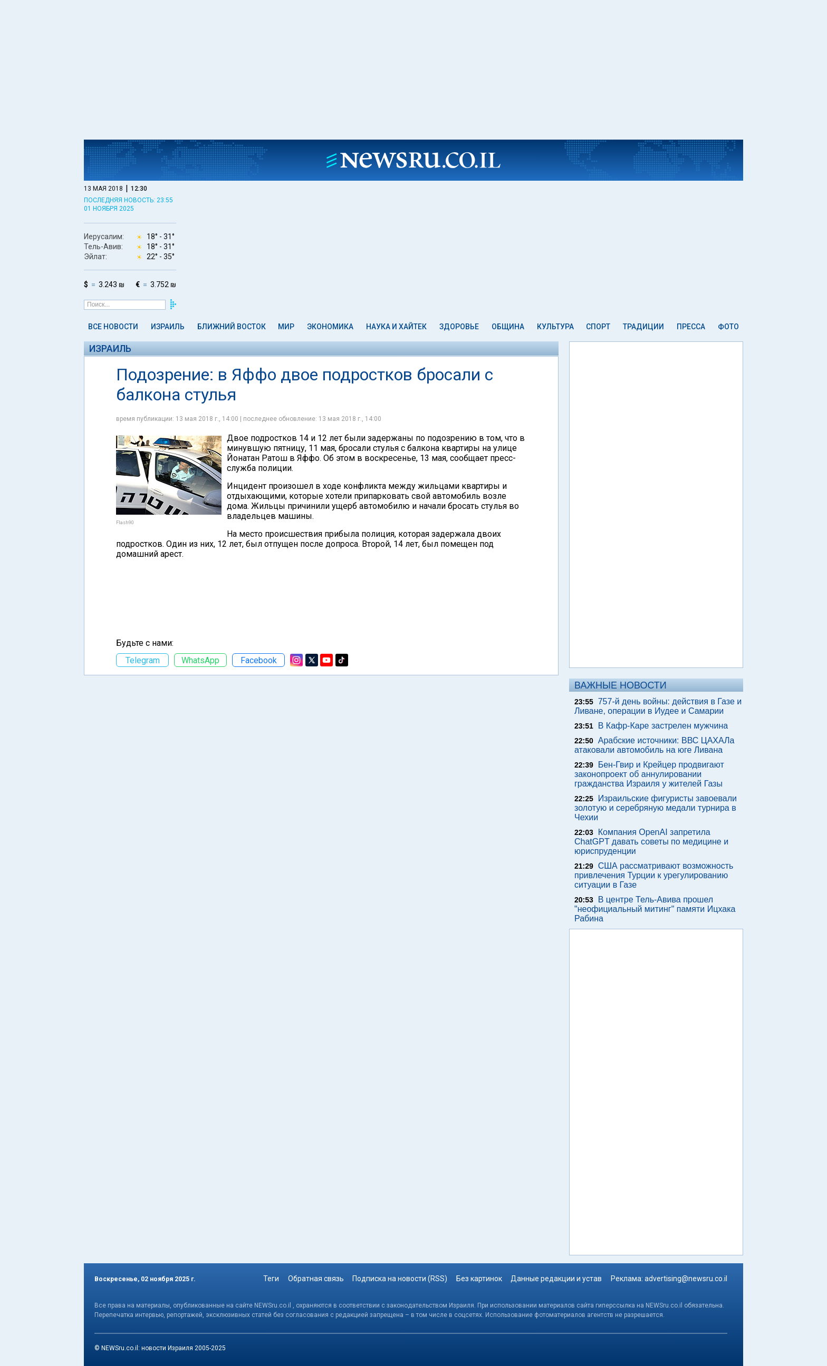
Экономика (330, 326)
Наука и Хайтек (396, 326)
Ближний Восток (231, 326)
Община (508, 326)
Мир (286, 326)
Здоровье (459, 326)
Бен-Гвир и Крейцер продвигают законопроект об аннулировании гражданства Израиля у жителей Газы (649, 774)
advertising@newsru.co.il (686, 1278)
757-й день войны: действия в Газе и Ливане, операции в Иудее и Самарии (658, 706)
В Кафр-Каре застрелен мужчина (663, 725)
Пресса (691, 326)
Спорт (598, 326)
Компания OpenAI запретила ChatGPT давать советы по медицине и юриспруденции (651, 842)
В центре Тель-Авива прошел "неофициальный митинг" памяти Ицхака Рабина (654, 909)
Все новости (113, 326)
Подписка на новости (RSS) (399, 1278)
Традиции (643, 326)
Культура (555, 326)
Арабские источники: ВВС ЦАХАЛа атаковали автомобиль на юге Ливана (654, 745)
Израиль (168, 326)
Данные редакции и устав (556, 1278)
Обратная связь (316, 1278)
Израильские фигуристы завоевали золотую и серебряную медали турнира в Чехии (655, 808)
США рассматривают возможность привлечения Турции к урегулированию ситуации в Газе (653, 875)
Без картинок (479, 1278)
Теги (271, 1278)
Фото (728, 326)
